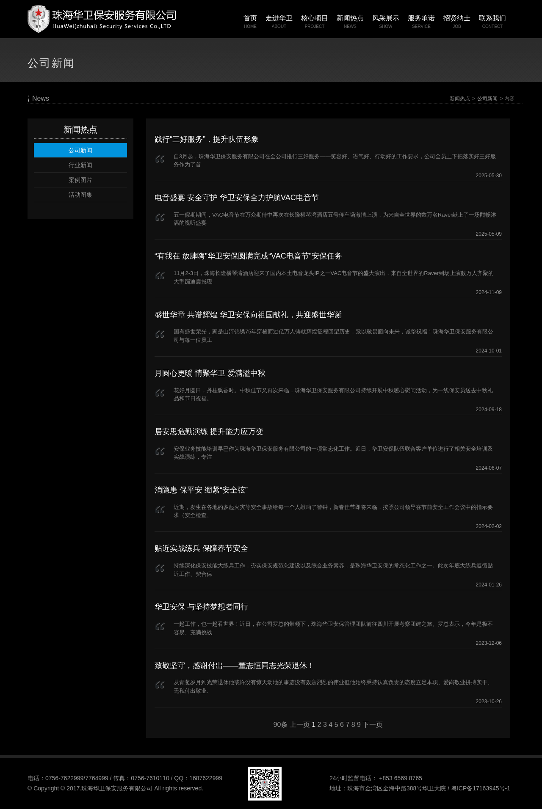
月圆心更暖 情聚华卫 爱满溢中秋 (210, 373)
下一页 (372, 724)
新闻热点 (460, 99)
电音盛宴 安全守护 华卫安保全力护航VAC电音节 (237, 197)
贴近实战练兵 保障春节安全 (201, 548)
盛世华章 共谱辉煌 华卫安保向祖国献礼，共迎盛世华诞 (248, 315)
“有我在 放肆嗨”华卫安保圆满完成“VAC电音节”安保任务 (248, 256)
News (40, 99)
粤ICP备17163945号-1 (480, 788)
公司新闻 (487, 99)
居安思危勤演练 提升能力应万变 (209, 431)
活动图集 (80, 194)
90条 (281, 724)
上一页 (300, 724)
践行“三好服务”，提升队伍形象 (207, 139)
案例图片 (80, 179)
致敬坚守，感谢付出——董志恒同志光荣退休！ (235, 665)
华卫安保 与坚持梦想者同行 (201, 607)
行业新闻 (80, 165)
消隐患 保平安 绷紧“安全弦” (201, 490)
